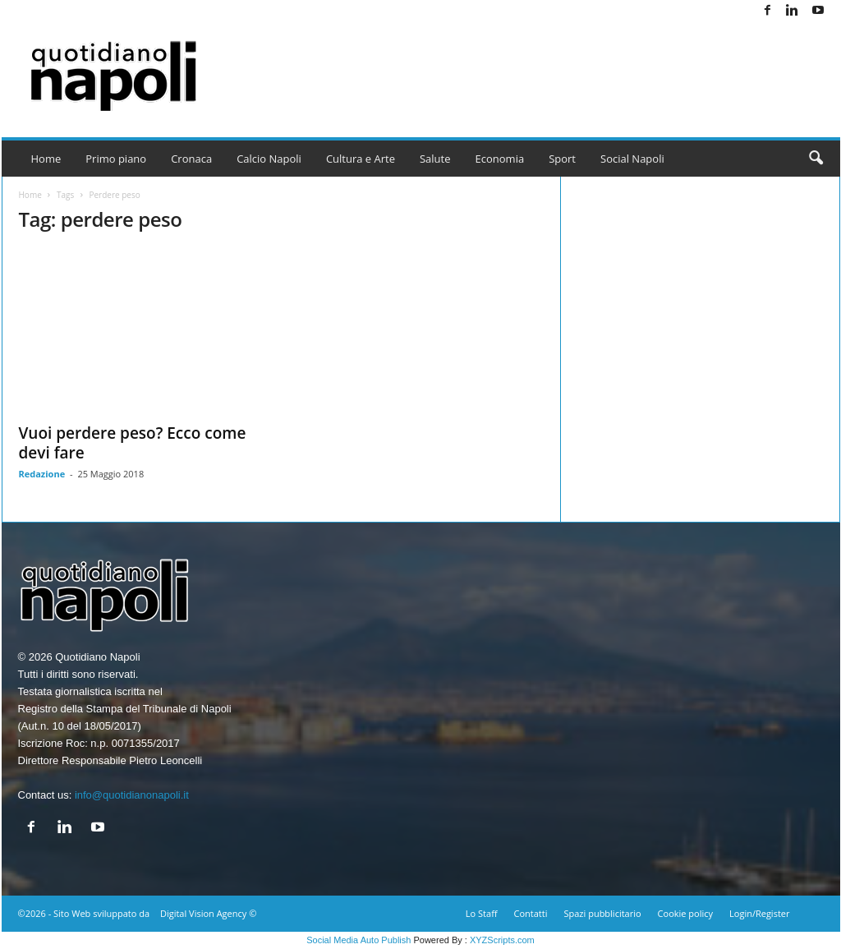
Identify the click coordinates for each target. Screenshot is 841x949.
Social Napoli (632, 158)
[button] (815, 159)
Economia (500, 158)
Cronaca (191, 158)
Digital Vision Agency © (208, 913)
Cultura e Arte (360, 158)
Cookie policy (685, 913)
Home (46, 158)
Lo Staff (482, 913)
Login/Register (759, 913)
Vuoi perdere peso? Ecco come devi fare (132, 442)
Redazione (42, 474)
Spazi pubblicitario (602, 913)
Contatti (531, 913)
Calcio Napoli (269, 158)
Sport (562, 158)
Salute (435, 158)
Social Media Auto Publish (358, 940)
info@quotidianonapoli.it (132, 795)
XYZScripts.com (502, 940)
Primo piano (115, 158)
